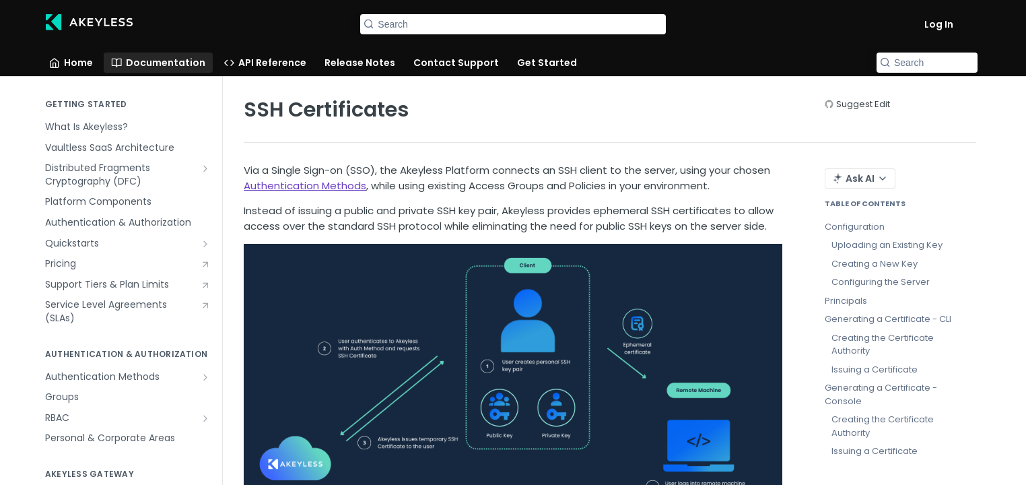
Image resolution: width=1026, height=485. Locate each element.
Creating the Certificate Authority (882, 344)
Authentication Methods (305, 186)
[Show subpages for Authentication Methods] (205, 377)
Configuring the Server (880, 282)
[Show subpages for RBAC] (205, 418)
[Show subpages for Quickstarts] (205, 243)
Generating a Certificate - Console (881, 394)
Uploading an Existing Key (887, 244)
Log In (938, 24)
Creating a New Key (874, 263)
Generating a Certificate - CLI (888, 319)
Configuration (855, 226)
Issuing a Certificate (874, 369)
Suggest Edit (863, 104)
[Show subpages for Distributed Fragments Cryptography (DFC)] (205, 168)
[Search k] (512, 24)
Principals (846, 300)
